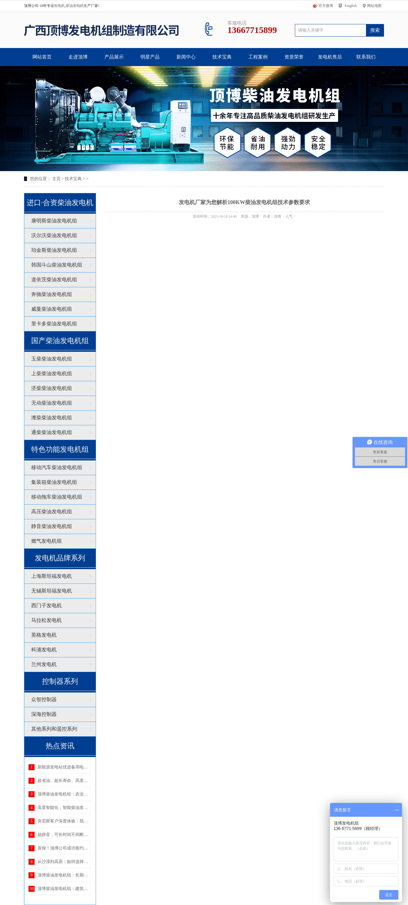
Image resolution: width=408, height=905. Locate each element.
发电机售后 (330, 56)
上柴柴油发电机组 (51, 373)
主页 (56, 178)
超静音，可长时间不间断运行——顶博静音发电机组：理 (90, 834)
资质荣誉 (294, 56)
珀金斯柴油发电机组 (54, 250)
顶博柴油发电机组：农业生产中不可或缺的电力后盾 (86, 794)
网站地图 (374, 6)
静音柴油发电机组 (51, 526)
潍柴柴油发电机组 (51, 418)
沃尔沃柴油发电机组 (54, 235)
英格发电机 (44, 635)
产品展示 (114, 56)
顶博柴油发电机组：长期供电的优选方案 (75, 875)
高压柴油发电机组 (51, 511)
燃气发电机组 (46, 541)
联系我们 (366, 56)
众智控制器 (44, 699)
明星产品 (150, 56)
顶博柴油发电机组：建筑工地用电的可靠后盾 (80, 888)
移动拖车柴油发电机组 (56, 497)
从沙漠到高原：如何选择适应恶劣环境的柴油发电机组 (88, 861)
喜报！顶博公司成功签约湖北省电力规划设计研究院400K (90, 848)
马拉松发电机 (46, 620)
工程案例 (258, 56)
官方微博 (326, 6)
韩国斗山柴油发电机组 (56, 265)
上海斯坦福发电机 (51, 576)
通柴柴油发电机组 (51, 432)
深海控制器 (44, 714)
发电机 (59, 6)
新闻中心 (186, 56)
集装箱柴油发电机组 (54, 482)
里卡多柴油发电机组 (54, 324)
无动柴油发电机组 (51, 403)
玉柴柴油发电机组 (51, 359)
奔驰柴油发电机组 (51, 294)
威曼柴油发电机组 (51, 309)
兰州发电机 (44, 664)
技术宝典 (222, 56)
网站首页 (42, 56)
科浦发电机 (44, 650)
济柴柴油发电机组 (51, 388)
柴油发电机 (75, 6)
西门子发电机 (46, 605)
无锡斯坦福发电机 (51, 591)
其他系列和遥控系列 (54, 729)
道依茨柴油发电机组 (54, 279)
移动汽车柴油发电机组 (56, 467)
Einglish (351, 6)
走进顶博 (78, 56)
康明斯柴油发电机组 (54, 221)
